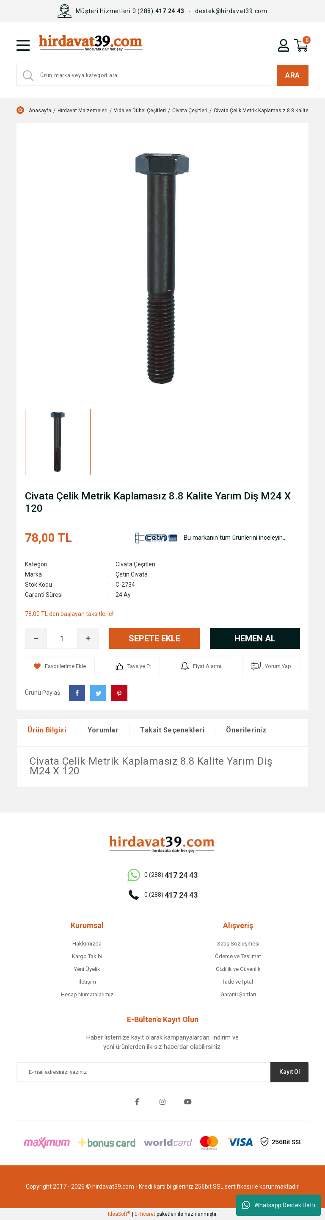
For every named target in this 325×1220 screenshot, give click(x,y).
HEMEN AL (254, 638)
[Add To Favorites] (60, 666)
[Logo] (110, 45)
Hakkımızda (87, 943)
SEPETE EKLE (154, 638)
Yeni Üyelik (87, 969)
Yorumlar (103, 730)
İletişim (87, 982)
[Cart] (301, 45)
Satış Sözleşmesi (238, 943)
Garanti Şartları (238, 994)
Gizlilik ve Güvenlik (238, 969)
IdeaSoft (119, 1214)
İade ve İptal (238, 982)
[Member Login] (283, 45)
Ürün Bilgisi (47, 730)
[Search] (162, 75)
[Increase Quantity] (88, 638)
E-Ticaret (145, 1214)
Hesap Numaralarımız (87, 994)
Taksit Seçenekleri (172, 730)
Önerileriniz (246, 730)
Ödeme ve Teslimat (238, 956)
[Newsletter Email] (162, 1072)
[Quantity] (62, 638)
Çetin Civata (132, 574)
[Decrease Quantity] (36, 638)
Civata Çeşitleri (135, 564)
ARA (292, 75)
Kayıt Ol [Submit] (289, 1071)
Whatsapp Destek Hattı (278, 1205)
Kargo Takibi (87, 956)
